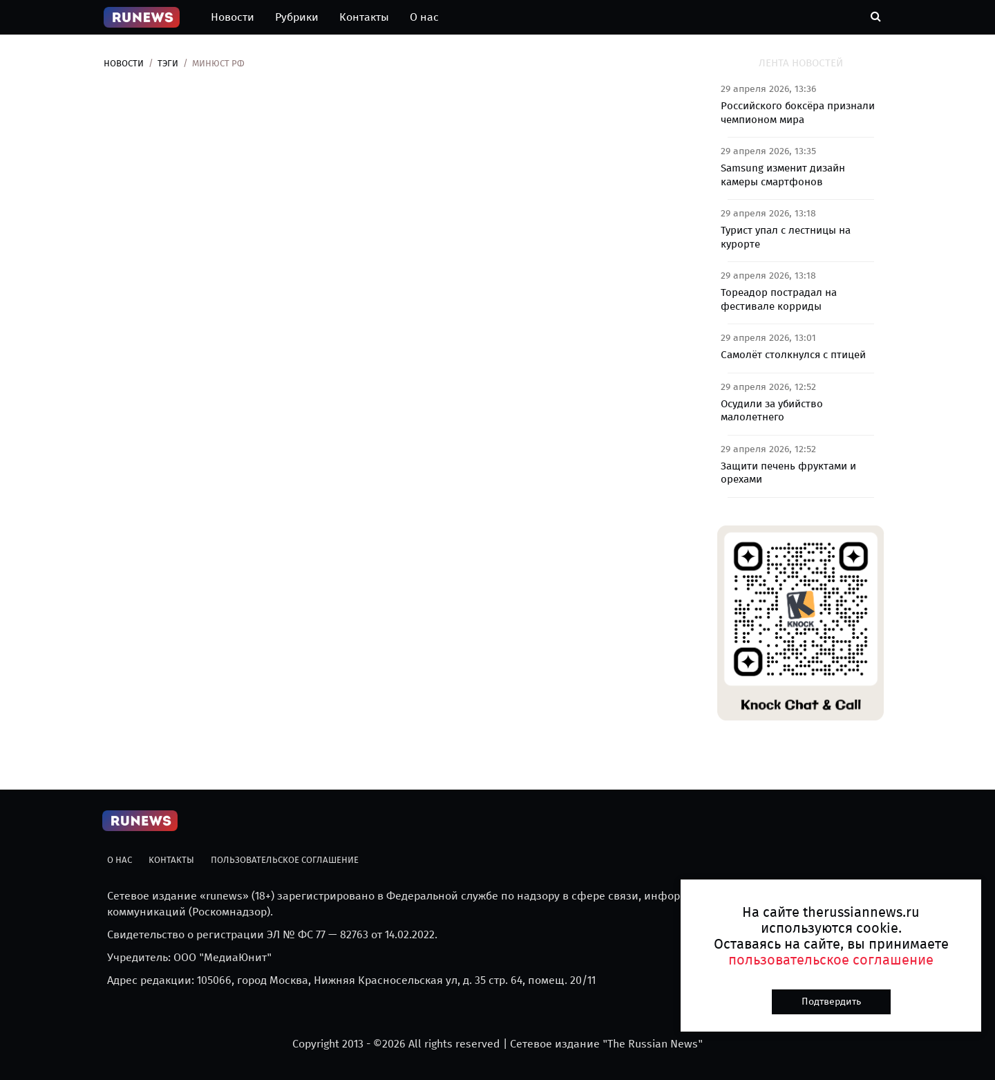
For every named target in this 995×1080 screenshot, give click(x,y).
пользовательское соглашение (831, 959)
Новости (232, 17)
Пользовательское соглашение (285, 860)
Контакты (364, 17)
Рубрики (297, 17)
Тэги (168, 63)
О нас (424, 17)
